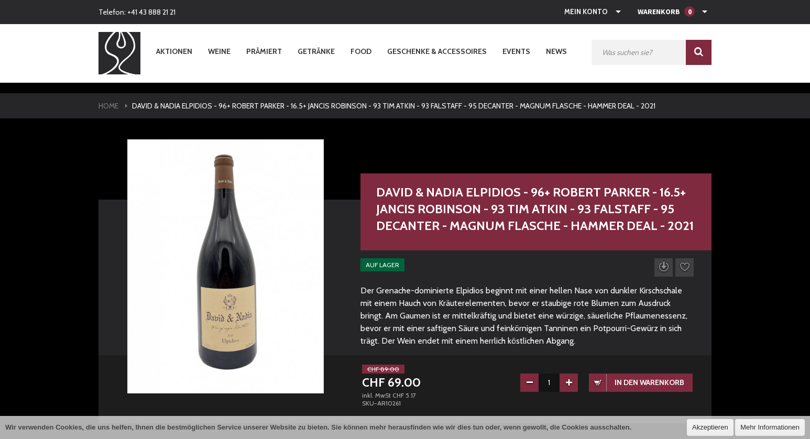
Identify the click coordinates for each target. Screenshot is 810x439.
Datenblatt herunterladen (663, 267)
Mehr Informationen (770, 427)
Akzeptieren (710, 427)
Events (516, 51)
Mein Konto (586, 11)
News (556, 51)
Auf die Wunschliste (684, 267)
